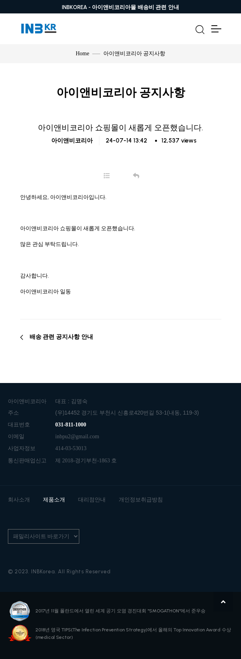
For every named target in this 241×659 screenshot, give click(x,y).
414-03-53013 (70, 448)
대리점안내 (92, 500)
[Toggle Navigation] (215, 28)
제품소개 (54, 500)
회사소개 (19, 500)
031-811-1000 (70, 425)
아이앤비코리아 (72, 140)
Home (82, 53)
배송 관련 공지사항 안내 (56, 337)
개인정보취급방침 (141, 500)
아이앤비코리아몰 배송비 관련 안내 (135, 7)
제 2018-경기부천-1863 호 (86, 461)
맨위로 (223, 602)
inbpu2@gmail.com (77, 436)
